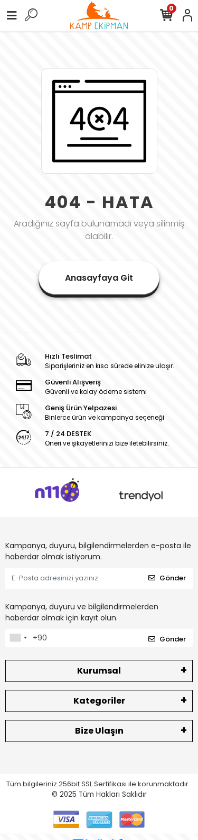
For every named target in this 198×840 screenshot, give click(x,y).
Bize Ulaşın (99, 731)
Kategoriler (99, 701)
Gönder (167, 578)
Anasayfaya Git (99, 278)
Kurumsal (99, 671)
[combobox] (18, 638)
